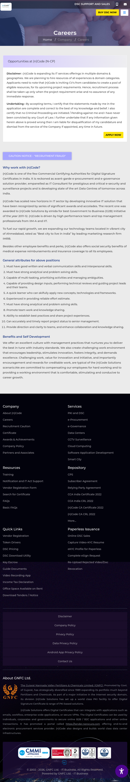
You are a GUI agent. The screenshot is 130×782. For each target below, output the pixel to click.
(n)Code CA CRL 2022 (81, 514)
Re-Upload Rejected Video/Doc (88, 562)
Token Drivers (12, 542)
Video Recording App (17, 575)
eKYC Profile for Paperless (84, 549)
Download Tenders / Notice (20, 595)
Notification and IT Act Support (23, 481)
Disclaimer (65, 616)
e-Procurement (78, 419)
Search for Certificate (16, 494)
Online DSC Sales (79, 535)
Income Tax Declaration (18, 582)
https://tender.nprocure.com (83, 723)
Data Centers (76, 433)
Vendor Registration (16, 535)
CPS (70, 474)
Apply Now (113, 134)
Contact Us (65, 661)
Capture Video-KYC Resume (86, 542)
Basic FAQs (10, 507)
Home (47, 39)
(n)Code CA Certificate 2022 (85, 507)
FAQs (6, 501)
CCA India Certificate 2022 (84, 494)
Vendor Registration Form (20, 487)
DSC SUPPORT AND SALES (92, 4)
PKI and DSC (76, 413)
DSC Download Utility (17, 555)
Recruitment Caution (16, 426)
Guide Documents (15, 568)
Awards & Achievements (18, 439)
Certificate (9, 433)
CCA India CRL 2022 (80, 501)
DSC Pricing (10, 549)
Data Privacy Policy (65, 643)
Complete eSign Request (84, 555)
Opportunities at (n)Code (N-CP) (31, 61)
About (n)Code (12, 413)
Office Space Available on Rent (23, 588)
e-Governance (77, 426)
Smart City (74, 459)
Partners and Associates (18, 452)
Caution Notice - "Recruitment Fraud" (37, 156)
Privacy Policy (65, 634)
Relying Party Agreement (84, 487)
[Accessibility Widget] (121, 771)
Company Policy (13, 446)
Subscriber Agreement (82, 481)
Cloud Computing (79, 446)
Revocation (75, 568)
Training (8, 474)
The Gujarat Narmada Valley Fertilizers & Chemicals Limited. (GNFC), (62, 685)
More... (72, 520)
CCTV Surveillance (79, 439)
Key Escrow (10, 562)
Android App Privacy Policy (64, 652)
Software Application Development (91, 452)
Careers (8, 419)
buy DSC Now (107, 12)
